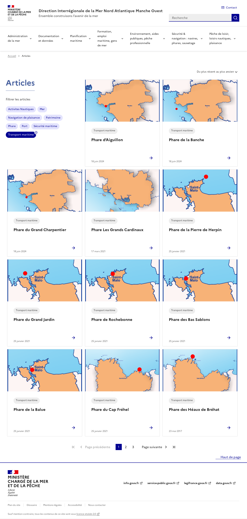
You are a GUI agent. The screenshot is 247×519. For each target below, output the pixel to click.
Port (24, 126)
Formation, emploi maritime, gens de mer (107, 38)
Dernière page (174, 447)
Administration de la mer (18, 38)
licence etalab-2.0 (86, 514)
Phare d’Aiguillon (107, 140)
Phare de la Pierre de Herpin (195, 230)
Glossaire (32, 505)
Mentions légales (52, 505)
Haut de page (230, 457)
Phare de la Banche (186, 140)
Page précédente (97, 447)
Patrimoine (53, 118)
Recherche (235, 18)
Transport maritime (21, 135)
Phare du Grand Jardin (34, 319)
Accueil (12, 56)
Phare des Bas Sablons (189, 319)
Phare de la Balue (30, 409)
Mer (42, 109)
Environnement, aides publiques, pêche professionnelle (144, 38)
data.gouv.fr (224, 483)
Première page (73, 447)
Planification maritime (78, 38)
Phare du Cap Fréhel (110, 409)
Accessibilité (75, 505)
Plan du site (14, 505)
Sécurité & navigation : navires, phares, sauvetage (185, 38)
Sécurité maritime (45, 126)
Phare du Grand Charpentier (40, 230)
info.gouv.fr (131, 483)
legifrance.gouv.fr (195, 483)
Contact (231, 8)
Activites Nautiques (21, 109)
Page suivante (152, 447)
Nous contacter (97, 505)
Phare (12, 126)
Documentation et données (48, 38)
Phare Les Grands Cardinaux (117, 230)
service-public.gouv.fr (161, 483)
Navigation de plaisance (24, 118)
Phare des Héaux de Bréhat (194, 409)
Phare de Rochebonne (111, 319)
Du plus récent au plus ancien (218, 73)
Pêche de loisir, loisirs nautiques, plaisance (220, 38)
